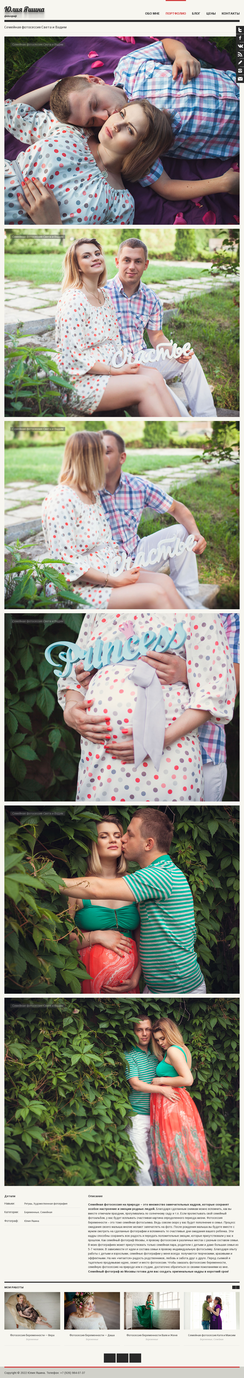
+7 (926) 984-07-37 (72, 1372)
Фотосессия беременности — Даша (92, 1335)
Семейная (46, 1212)
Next (238, 1287)
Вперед (135, 1358)
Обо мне (152, 13)
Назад (110, 1358)
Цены (211, 13)
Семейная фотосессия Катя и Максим (211, 1335)
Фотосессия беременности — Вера (32, 1335)
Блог (196, 13)
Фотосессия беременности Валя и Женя (152, 1335)
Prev (234, 1287)
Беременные (31, 1212)
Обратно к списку (122, 1358)
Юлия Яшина (24, 9)
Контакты (231, 13)
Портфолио (176, 13)
